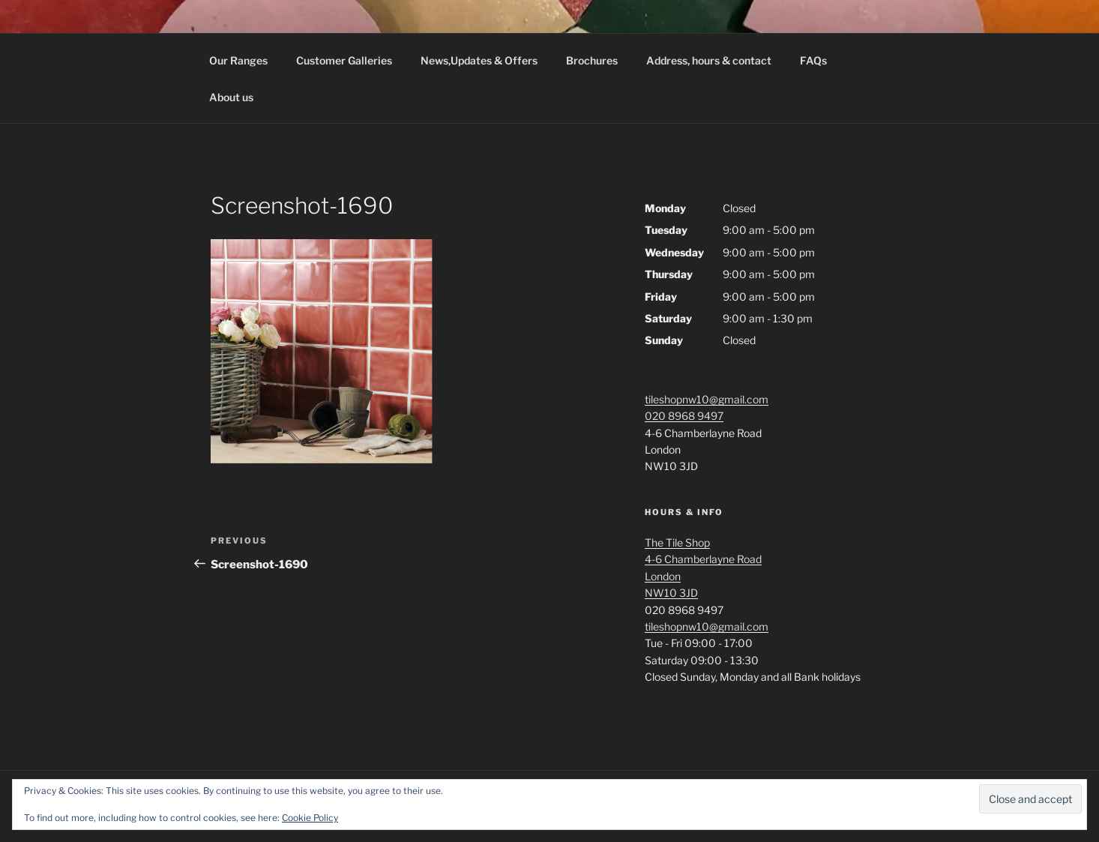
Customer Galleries (344, 60)
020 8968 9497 (684, 415)
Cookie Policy (310, 817)
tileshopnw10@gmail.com (706, 399)
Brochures (592, 60)
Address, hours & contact (708, 60)
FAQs (813, 60)
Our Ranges (238, 60)
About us (231, 97)
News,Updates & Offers (479, 60)
